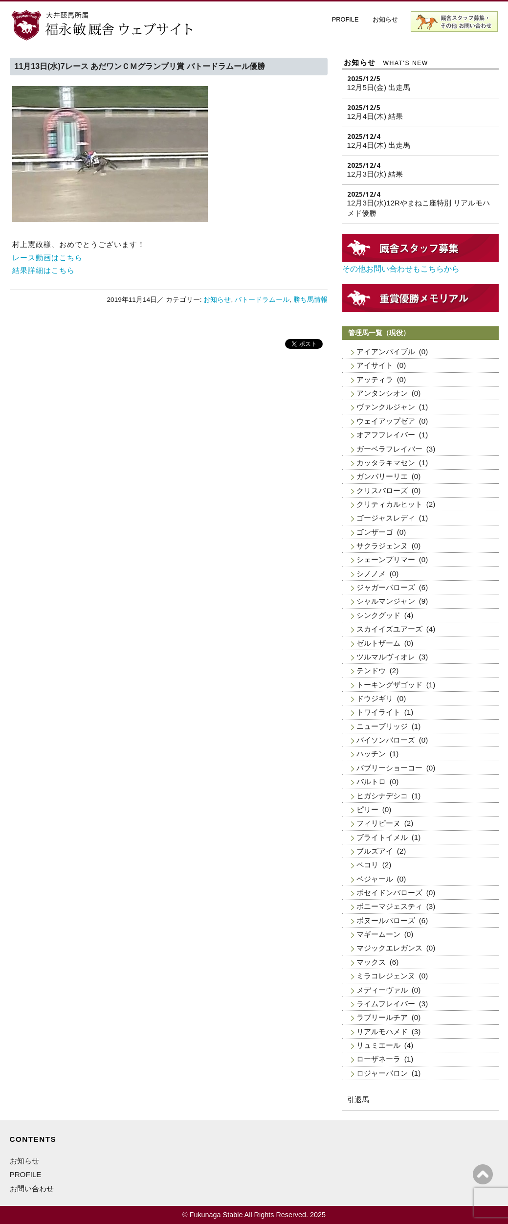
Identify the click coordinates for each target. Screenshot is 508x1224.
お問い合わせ (32, 1188)
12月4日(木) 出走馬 (379, 145)
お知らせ (385, 19)
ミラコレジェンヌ (385, 976)
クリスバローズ (382, 490)
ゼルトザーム (378, 643)
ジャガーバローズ (385, 587)
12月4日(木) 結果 (375, 116)
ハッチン (371, 753)
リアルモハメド (382, 1031)
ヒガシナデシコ (382, 796)
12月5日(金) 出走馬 (379, 87)
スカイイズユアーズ (389, 629)
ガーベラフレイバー (389, 449)
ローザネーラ (378, 1059)
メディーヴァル (382, 990)
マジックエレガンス (389, 948)
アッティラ (374, 379)
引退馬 (358, 1099)
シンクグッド (378, 615)
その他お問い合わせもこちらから (401, 269)
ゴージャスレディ (385, 518)
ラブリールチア (382, 1017)
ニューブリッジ (382, 726)
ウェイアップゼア (385, 421)
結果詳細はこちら (43, 270)
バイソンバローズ (385, 740)
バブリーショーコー (389, 768)
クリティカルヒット (389, 504)
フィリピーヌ (378, 823)
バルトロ (371, 781)
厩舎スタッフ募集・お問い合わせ (455, 21)
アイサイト (374, 365)
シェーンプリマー (385, 559)
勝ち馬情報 (310, 299)
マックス (371, 962)
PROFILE (345, 19)
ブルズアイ (374, 851)
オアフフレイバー (385, 435)
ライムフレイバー (385, 1003)
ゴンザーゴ (374, 532)
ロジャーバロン (382, 1073)
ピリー (367, 809)
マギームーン (378, 934)
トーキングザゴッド (389, 684)
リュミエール (378, 1045)
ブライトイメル (382, 837)
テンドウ (371, 670)
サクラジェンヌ (382, 546)
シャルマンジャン (385, 601)
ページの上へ (482, 1174)
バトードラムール (262, 299)
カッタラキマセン (385, 462)
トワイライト (378, 712)
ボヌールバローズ (385, 920)
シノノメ (371, 573)
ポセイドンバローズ (389, 892)
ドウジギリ (374, 698)
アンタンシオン (382, 393)
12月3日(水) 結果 (375, 174)
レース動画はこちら (47, 257)
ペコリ (367, 865)
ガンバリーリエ (382, 476)
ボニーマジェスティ (389, 906)
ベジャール (374, 879)
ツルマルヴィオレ (385, 657)
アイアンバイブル (385, 351)
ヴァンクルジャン (385, 407)
